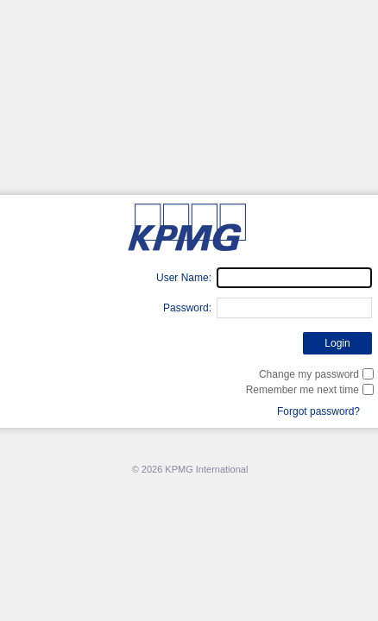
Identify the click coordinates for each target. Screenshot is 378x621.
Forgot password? (318, 411)
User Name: (183, 278)
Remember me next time (302, 390)
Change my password (309, 374)
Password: (187, 308)
